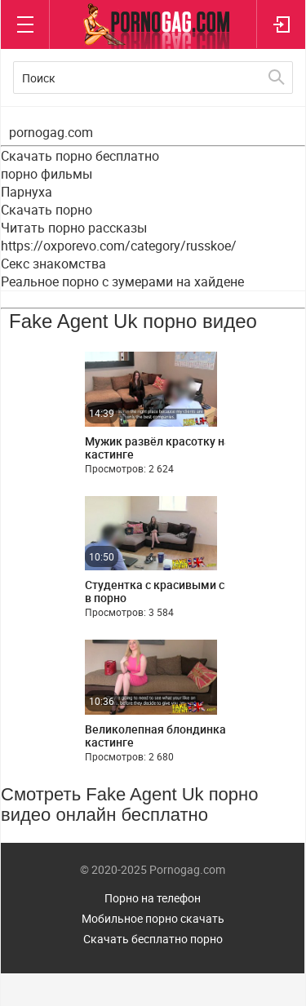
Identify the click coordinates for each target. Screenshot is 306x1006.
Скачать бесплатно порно (153, 938)
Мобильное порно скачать (153, 918)
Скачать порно (46, 210)
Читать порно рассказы (74, 228)
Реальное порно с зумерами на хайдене (122, 281)
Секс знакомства (53, 264)
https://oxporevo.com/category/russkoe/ (119, 246)
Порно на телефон (152, 898)
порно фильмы (46, 174)
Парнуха (26, 192)
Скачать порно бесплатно (80, 156)
